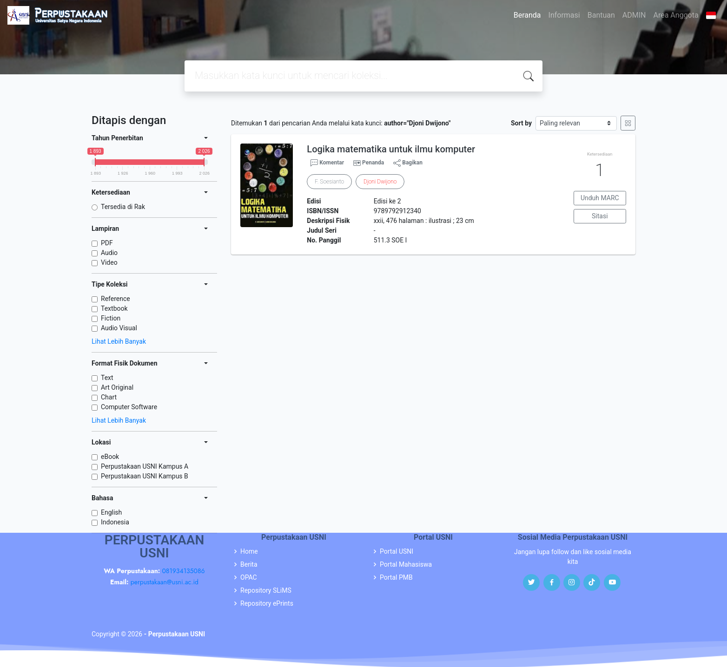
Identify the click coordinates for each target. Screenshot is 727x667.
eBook (110, 456)
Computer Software (129, 407)
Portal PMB (396, 577)
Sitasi (600, 216)
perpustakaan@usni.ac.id (164, 582)
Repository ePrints (266, 603)
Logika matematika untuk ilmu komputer (391, 149)
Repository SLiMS (265, 590)
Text (107, 377)
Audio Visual (119, 328)
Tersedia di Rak (123, 206)
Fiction (110, 318)
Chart (109, 397)
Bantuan (601, 15)
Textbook (114, 308)
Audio (109, 252)
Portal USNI (396, 551)
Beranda (527, 15)
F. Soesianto (329, 181)
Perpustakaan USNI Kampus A (144, 466)
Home (249, 551)
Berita (249, 564)
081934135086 (183, 570)
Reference (115, 298)
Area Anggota (676, 15)
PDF (107, 243)
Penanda (373, 162)
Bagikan (408, 163)
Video (109, 262)
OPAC (248, 577)
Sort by (521, 123)
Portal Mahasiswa (406, 564)
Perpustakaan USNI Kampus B (144, 476)
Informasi (564, 15)
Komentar (327, 163)
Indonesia (115, 522)
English (111, 512)
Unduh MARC (600, 198)
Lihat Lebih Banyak (119, 341)
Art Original (117, 387)
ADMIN (634, 15)
